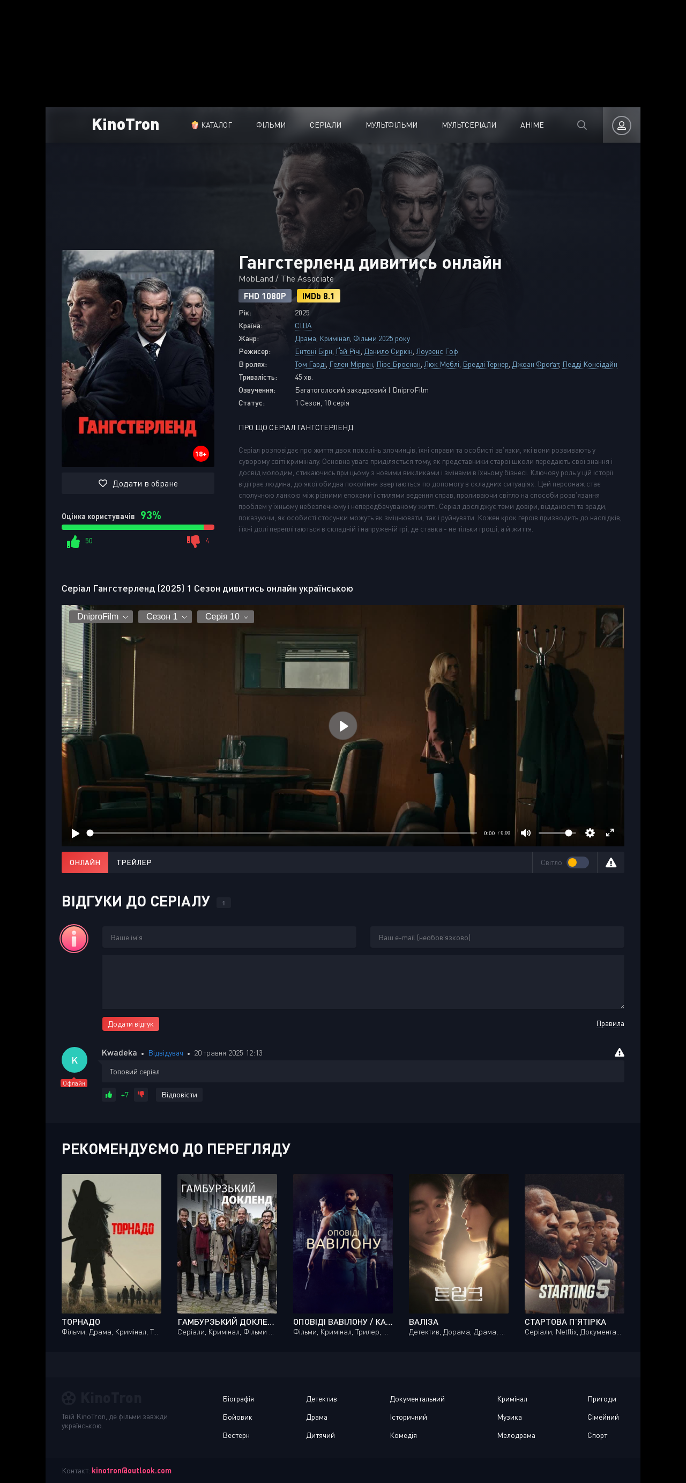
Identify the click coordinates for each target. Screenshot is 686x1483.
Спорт (597, 1435)
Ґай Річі (348, 351)
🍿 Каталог (211, 124)
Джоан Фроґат (535, 363)
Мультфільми (391, 124)
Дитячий (320, 1435)
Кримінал (334, 338)
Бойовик (237, 1416)
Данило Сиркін (388, 351)
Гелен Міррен (351, 363)
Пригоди (601, 1398)
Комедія (403, 1435)
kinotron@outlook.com (132, 1470)
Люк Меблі (441, 363)
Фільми (271, 124)
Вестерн (236, 1435)
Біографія (238, 1398)
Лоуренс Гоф (437, 351)
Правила (610, 1023)
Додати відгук (131, 1023)
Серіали (325, 124)
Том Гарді (310, 363)
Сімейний (603, 1416)
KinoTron (126, 123)
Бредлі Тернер (486, 363)
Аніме (532, 124)
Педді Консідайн (589, 363)
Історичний (408, 1416)
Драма (305, 338)
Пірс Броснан (398, 363)
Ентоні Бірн (313, 351)
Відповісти (179, 1094)
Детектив (321, 1398)
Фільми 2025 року (381, 338)
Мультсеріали (469, 124)
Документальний (417, 1398)
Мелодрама (516, 1435)
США (303, 325)
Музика (509, 1416)
